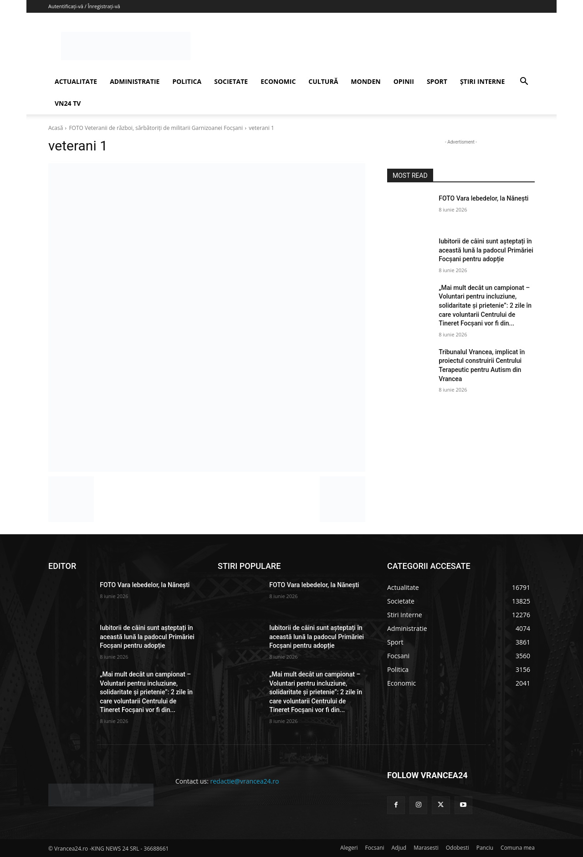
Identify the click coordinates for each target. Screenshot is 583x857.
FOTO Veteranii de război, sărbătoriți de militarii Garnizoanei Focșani (156, 128)
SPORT (437, 81)
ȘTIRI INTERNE (482, 81)
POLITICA (186, 81)
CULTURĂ (323, 81)
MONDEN (365, 81)
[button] (524, 82)
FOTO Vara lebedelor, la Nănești (483, 198)
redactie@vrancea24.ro (244, 781)
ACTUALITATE (76, 81)
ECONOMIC (278, 81)
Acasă (55, 128)
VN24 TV (68, 103)
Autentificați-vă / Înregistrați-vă (84, 6)
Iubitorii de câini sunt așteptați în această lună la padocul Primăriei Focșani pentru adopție (486, 250)
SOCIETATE (231, 81)
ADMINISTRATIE (134, 81)
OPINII (404, 81)
